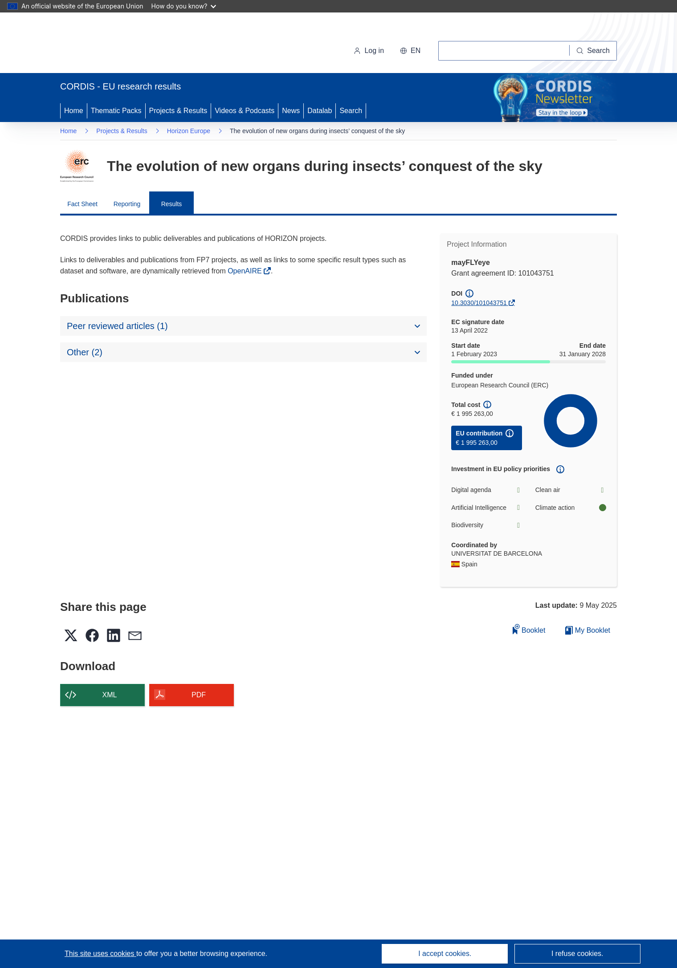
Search (350, 110)
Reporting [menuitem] (127, 203)
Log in (369, 50)
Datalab (319, 110)
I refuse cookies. (577, 953)
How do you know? (183, 6)
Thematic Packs (116, 110)
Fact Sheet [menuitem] (82, 203)
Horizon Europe (188, 130)
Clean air (570, 490)
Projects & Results (178, 110)
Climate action (570, 508)
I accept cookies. (444, 953)
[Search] (593, 51)
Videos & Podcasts (244, 110)
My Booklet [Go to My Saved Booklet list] (587, 630)
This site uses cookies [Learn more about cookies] (100, 953)
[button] (410, 51)
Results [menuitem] (171, 203)
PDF (199, 695)
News (291, 110)
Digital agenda (486, 490)
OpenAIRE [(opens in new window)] (246, 271)
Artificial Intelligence (486, 508)
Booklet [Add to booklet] (529, 629)
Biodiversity (486, 525)
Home (73, 110)
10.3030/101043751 (479, 302)
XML (109, 695)
